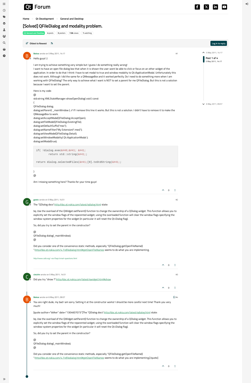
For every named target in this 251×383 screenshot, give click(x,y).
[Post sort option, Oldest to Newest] (36, 43)
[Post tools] (175, 190)
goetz (36, 199)
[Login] (247, 3)
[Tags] (4, 16)
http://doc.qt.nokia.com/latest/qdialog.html (78, 204)
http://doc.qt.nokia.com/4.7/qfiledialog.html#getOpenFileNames (69, 250)
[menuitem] (247, 3)
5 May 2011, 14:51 (56, 199)
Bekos (36, 53)
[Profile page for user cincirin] (27, 277)
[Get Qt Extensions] (4, 49)
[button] (4, 379)
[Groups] (4, 36)
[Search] (4, 42)
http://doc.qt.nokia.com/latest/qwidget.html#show (83, 279)
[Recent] (4, 10)
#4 (177, 297)
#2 (177, 199)
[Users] (4, 29)
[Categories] (4, 3)
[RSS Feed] (51, 43)
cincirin (36, 274)
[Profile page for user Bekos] (27, 56)
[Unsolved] (4, 55)
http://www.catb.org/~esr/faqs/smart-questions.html (55, 258)
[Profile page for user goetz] (27, 202)
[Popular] (4, 23)
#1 (177, 53)
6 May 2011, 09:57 (56, 297)
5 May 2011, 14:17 (56, 53)
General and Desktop (34, 33)
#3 (177, 274)
